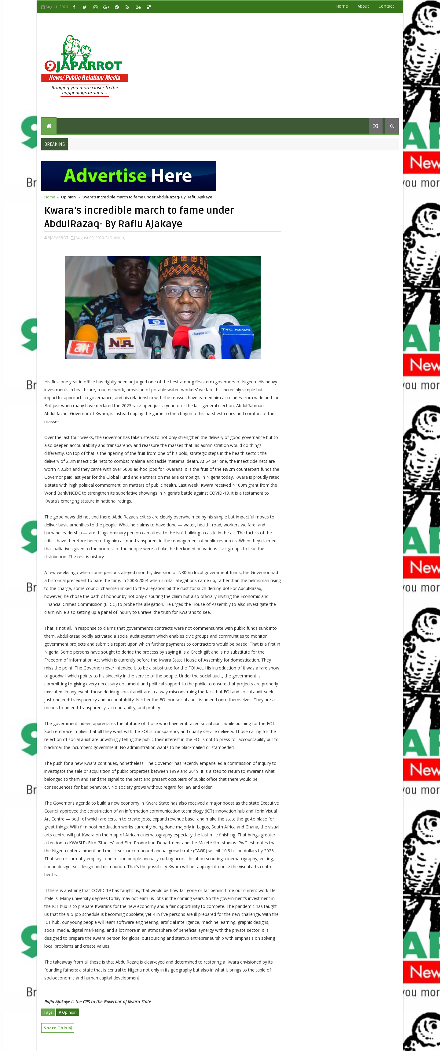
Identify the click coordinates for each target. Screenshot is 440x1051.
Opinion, (117, 237)
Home (342, 6)
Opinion (68, 197)
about (363, 6)
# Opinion (68, 1012)
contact (386, 6)
